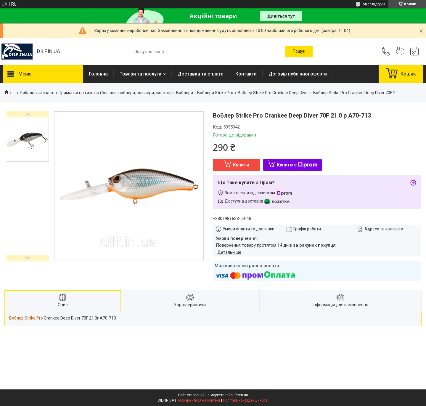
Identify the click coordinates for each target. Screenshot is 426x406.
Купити (241, 165)
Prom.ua (241, 395)
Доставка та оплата (201, 74)
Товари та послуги (140, 74)
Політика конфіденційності (245, 400)
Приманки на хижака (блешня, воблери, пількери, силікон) (115, 92)
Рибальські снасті (37, 92)
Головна (98, 74)
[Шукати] (299, 51)
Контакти (246, 74)
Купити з (297, 165)
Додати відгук (400, 51)
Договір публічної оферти (298, 74)
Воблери (184, 92)
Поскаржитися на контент (198, 400)
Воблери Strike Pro (215, 92)
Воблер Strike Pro (26, 318)
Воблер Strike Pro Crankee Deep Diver (273, 92)
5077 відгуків (374, 4)
